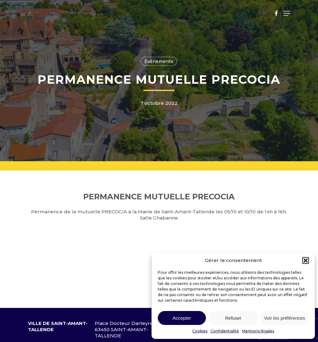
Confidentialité (225, 331)
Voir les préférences (284, 318)
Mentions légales (258, 331)
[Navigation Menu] (286, 13)
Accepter (182, 318)
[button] (305, 260)
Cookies (199, 331)
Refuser (233, 318)
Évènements (158, 61)
